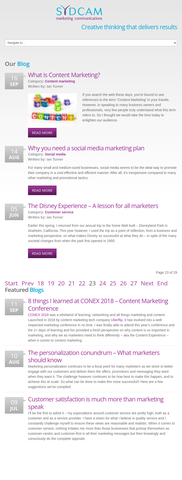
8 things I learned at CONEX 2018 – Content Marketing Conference (98, 304)
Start (11, 283)
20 (61, 283)
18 (40, 283)
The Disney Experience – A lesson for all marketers (93, 205)
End (162, 283)
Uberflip (117, 320)
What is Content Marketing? (64, 75)
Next (147, 283)
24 (102, 283)
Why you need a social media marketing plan (86, 148)
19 (51, 283)
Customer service (59, 212)
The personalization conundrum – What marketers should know (93, 356)
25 (113, 283)
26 (123, 283)
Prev (27, 283)
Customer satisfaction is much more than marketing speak (95, 403)
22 (82, 283)
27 (133, 283)
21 (71, 283)
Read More (42, 132)
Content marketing (60, 81)
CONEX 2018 (38, 315)
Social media (55, 154)
